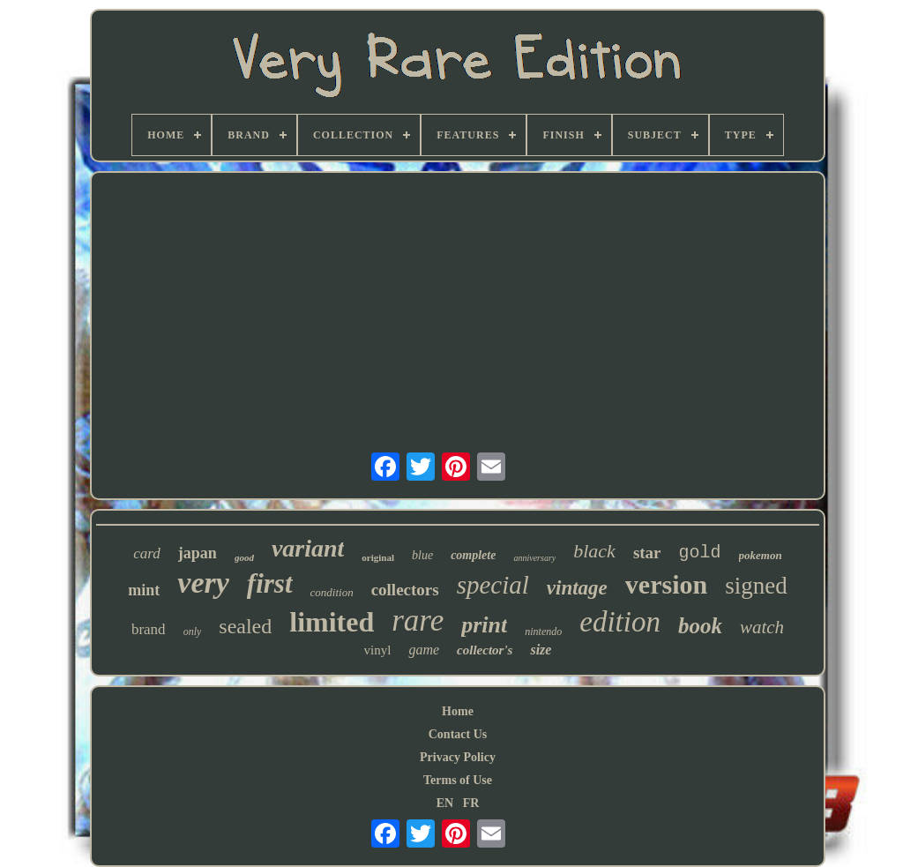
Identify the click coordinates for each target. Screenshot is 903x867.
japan (197, 553)
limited (331, 622)
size (540, 649)
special (493, 585)
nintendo (543, 631)
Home (458, 711)
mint (144, 590)
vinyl (378, 650)
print (484, 625)
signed (756, 585)
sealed (245, 626)
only (192, 631)
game (423, 649)
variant (308, 548)
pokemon (760, 555)
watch (762, 627)
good (244, 557)
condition (332, 592)
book (700, 626)
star (647, 552)
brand (148, 629)
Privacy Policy (458, 757)
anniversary (534, 558)
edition (619, 622)
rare (418, 620)
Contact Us (458, 734)
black (594, 551)
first (270, 583)
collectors (405, 589)
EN (445, 803)
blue (422, 555)
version (666, 584)
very (203, 582)
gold (700, 552)
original (378, 557)
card (146, 553)
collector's (484, 650)
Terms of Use (457, 780)
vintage (577, 588)
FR (471, 803)
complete (473, 555)
